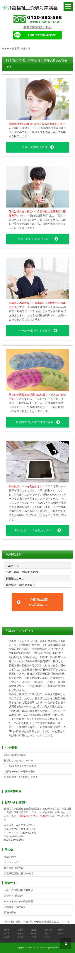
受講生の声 (10, 857)
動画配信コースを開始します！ (35, 530)
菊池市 (34, 933)
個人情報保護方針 (13, 868)
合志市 (61, 933)
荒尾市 (20, 930)
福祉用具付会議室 (13, 896)
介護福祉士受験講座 (15, 907)
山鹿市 (34, 930)
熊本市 (7, 930)
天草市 (61, 930)
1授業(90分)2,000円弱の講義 (35, 422)
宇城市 (47, 933)
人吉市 (7, 937)
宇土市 (34, 937)
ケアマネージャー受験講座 (18, 901)
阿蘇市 (47, 937)
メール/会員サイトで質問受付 (20, 766)
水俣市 (20, 933)
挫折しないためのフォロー (35, 238)
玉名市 (20, 937)
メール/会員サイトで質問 (34, 330)
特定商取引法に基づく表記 (18, 873)
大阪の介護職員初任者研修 (18, 890)
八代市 (7, 933)
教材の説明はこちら (37, 27)
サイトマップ (11, 862)
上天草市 (48, 930)
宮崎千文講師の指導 (34, 147)
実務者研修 (10, 912)
